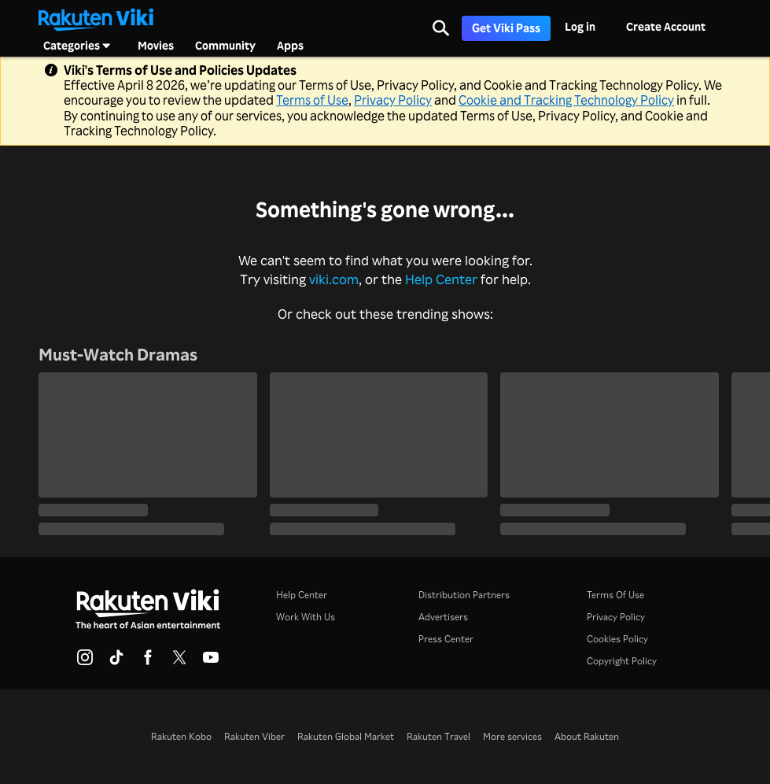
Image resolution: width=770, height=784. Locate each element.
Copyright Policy (622, 661)
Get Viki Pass (506, 27)
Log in (580, 26)
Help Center (441, 279)
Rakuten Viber (254, 736)
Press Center (445, 639)
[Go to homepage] (96, 18)
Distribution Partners (464, 595)
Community (225, 45)
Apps (290, 45)
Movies (156, 45)
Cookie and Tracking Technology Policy (566, 100)
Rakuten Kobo (181, 736)
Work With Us (305, 617)
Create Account (666, 26)
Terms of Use (312, 100)
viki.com (334, 279)
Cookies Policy (617, 639)
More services (512, 736)
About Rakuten (586, 736)
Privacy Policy (393, 100)
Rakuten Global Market (345, 736)
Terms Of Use (615, 595)
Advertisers (443, 617)
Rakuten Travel (438, 736)
